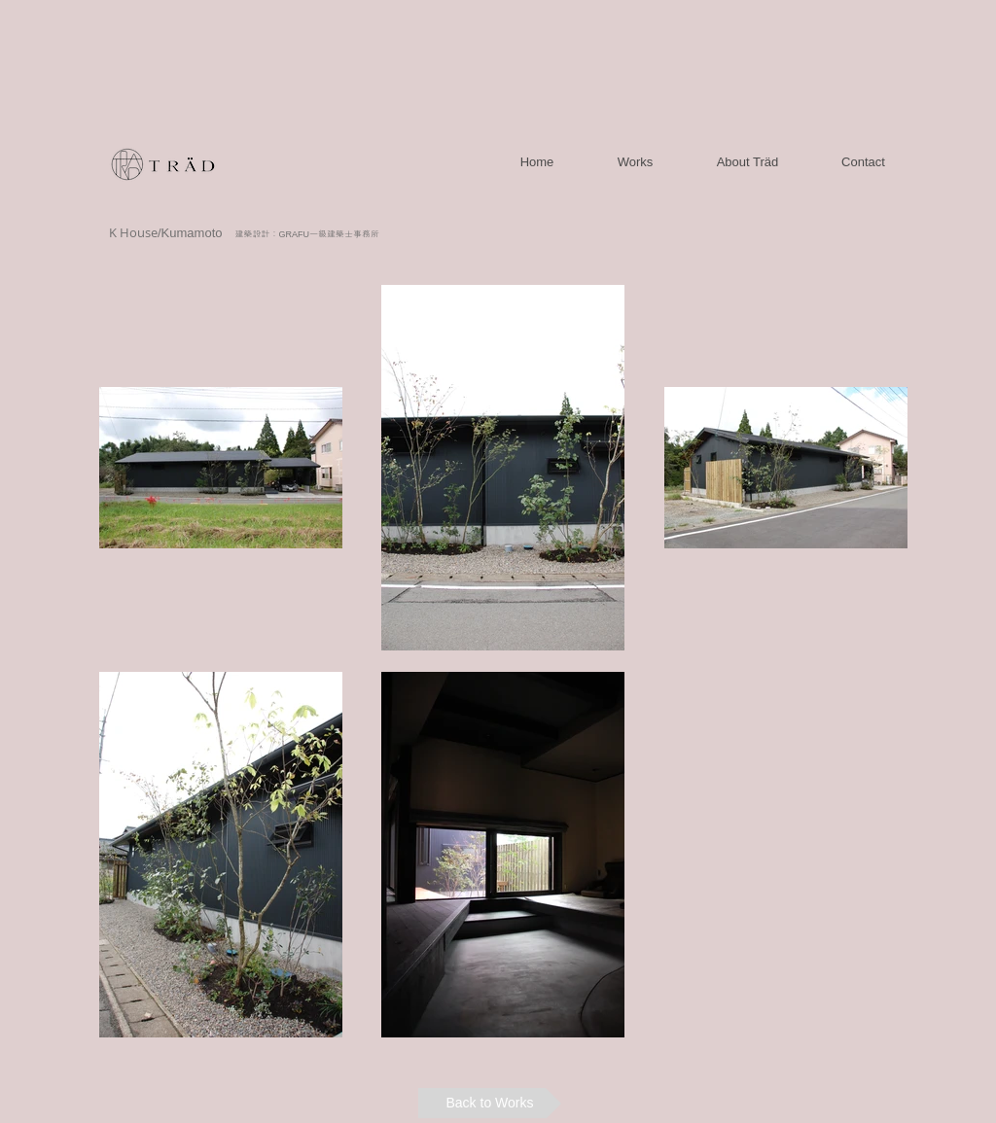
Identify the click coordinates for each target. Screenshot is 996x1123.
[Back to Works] (489, 1103)
